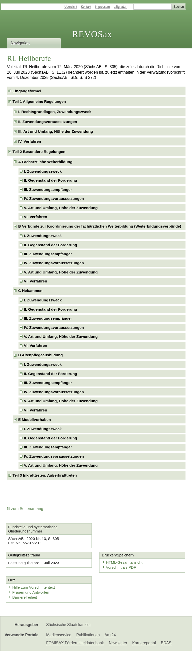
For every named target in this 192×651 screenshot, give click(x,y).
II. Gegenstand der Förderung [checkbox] (50, 180)
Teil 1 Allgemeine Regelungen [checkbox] (39, 101)
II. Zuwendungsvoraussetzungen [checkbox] (47, 122)
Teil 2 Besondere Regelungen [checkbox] (39, 151)
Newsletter (118, 643)
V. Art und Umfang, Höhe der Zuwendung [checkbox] (61, 208)
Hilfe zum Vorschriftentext (31, 587)
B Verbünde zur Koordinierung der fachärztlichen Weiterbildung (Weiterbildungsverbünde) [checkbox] (99, 226)
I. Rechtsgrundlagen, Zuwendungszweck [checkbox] (55, 112)
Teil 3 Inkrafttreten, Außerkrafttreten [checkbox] (44, 475)
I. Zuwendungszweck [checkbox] (43, 171)
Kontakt (86, 6)
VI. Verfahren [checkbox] (35, 217)
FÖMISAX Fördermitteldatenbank (75, 643)
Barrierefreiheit (22, 597)
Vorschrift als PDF (119, 567)
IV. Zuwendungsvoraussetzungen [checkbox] (54, 198)
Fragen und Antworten (28, 592)
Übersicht (70, 6)
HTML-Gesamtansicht (122, 562)
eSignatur (120, 6)
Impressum (102, 6)
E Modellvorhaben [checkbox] (34, 419)
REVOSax (92, 34)
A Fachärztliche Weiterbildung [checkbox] (45, 162)
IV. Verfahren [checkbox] (29, 141)
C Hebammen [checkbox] (30, 290)
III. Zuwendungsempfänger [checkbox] (48, 189)
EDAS (166, 643)
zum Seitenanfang (25, 509)
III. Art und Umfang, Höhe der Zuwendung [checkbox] (55, 131)
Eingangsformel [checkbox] (26, 91)
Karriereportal (144, 643)
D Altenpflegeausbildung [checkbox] (40, 355)
